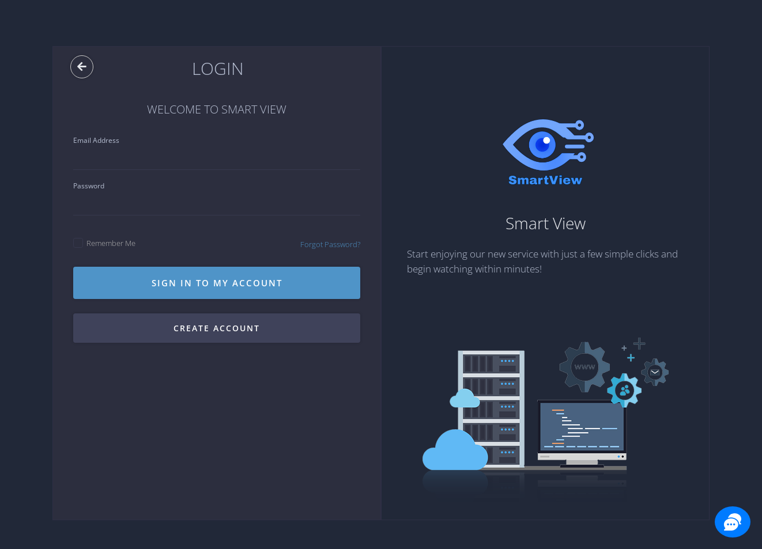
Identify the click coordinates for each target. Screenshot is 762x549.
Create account (216, 328)
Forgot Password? (330, 244)
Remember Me (104, 243)
